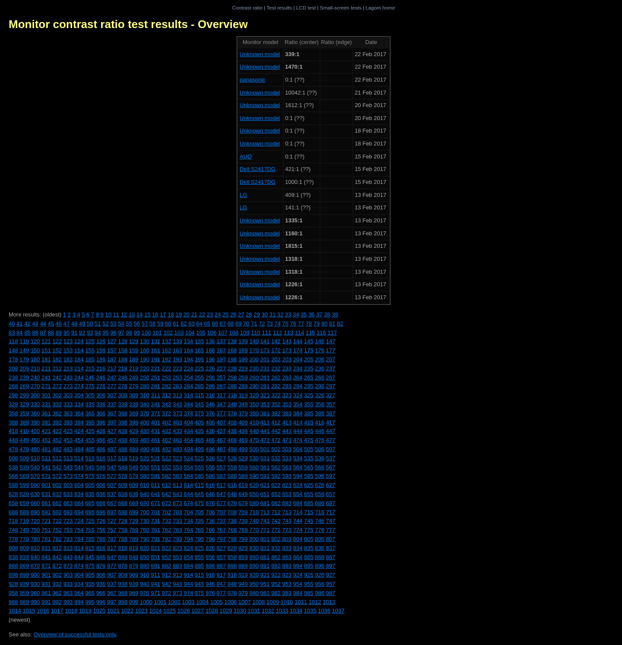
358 (13, 413)
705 (199, 512)
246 (101, 377)
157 (112, 350)
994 (79, 602)
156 (101, 350)
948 (232, 584)
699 (134, 512)
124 (79, 341)
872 (57, 566)
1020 (99, 610)
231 (265, 368)
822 (166, 548)
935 (90, 584)
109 (245, 332)
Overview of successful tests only (75, 634)
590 (254, 476)
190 (144, 359)
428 (122, 431)
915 (199, 575)
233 (287, 368)
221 (155, 368)
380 (254, 413)
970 (144, 593)
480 (35, 449)
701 (155, 512)
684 (298, 503)
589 (243, 476)
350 (254, 404)
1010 (286, 602)
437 (221, 431)
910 (144, 575)
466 (210, 440)
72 (262, 323)
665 (90, 503)
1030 (240, 610)
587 (221, 476)
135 (199, 341)
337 (112, 404)
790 (144, 539)
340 (144, 404)
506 (319, 449)
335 (90, 404)
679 (243, 503)
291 (265, 386)
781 (46, 539)
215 (90, 368)
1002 (174, 602)
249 (134, 377)
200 (254, 359)
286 (210, 386)
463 (177, 440)
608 (122, 485)
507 (331, 449)
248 (122, 377)
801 (265, 539)
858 (232, 557)
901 (46, 575)
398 (122, 422)
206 (319, 359)
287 (221, 386)
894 (298, 566)
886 (210, 566)
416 (319, 422)
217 (112, 368)
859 (243, 557)
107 (223, 332)
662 (57, 503)
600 (35, 485)
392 (57, 422)
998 (122, 602)
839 (24, 557)
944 (188, 584)
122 (57, 341)
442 (276, 431)
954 (298, 584)
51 (98, 323)
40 (12, 323)
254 (188, 377)
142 (276, 341)
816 (101, 548)
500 (254, 449)
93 (90, 332)
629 (24, 494)
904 (79, 575)
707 (221, 512)
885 (199, 566)
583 (177, 476)
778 (13, 539)
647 (221, 494)
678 (232, 503)
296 (319, 386)
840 (35, 557)
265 (309, 377)
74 (277, 323)
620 (254, 485)
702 (166, 512)
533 (287, 458)
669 (134, 503)
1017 (57, 610)
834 (298, 548)
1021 (113, 610)
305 (90, 395)
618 (232, 485)
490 (144, 449)
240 (35, 377)
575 (90, 476)
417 (331, 422)
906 (101, 575)
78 (309, 323)
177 (331, 350)
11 (116, 314)
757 (112, 530)
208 (13, 368)
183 (68, 359)
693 (68, 512)
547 (112, 467)
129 (134, 341)
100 (146, 332)
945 (199, 584)
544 (79, 467)
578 (122, 476)
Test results (279, 7)
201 (265, 359)
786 (101, 539)
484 (79, 449)
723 (68, 521)
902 (57, 575)
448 (13, 440)
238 (13, 377)
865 (309, 557)
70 (246, 323)
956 (319, 584)
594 (298, 476)
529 (243, 458)
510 (35, 458)
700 (144, 512)
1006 (230, 602)
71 (254, 323)
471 (265, 440)
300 (35, 395)
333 (68, 404)
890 (254, 566)
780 (35, 539)
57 (145, 323)
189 (134, 359)
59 (160, 323)
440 (254, 431)
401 (155, 422)
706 (210, 512)
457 (112, 440)
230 (254, 368)
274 (79, 386)
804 (298, 539)
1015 (29, 610)
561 (265, 467)
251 (155, 377)
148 (13, 350)
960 (35, 593)
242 (57, 377)
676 (210, 503)
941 (155, 584)
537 (331, 458)
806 (319, 539)
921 (265, 575)
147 (331, 341)
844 (79, 557)
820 (144, 548)
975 (199, 593)
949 (243, 584)
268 (13, 386)
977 (221, 593)
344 (188, 404)
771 (265, 530)
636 (101, 494)
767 (221, 530)
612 (166, 485)
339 (134, 404)
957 (331, 584)
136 (210, 341)
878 (122, 566)
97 (121, 332)
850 (144, 557)
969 (134, 593)
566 (319, 467)
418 (13, 431)
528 (232, 458)
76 (293, 323)
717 (331, 512)
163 (177, 350)
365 (90, 413)
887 (221, 566)
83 (12, 332)
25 (225, 314)
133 (177, 341)
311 (155, 395)
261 (265, 377)
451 (46, 440)
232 (276, 368)
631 (46, 494)
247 (112, 377)
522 (166, 458)
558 (232, 467)
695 (90, 512)
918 (232, 575)
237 (331, 368)
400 (144, 422)
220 (144, 368)
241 (46, 377)
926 (319, 575)
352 (276, 404)
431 (155, 431)
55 (129, 323)
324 (298, 395)
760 (144, 530)
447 (331, 431)
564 (298, 467)
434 (188, 431)
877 (112, 566)
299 (24, 395)
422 (57, 431)
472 (276, 440)
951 (265, 584)
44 (43, 323)
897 (331, 566)
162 (166, 350)
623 (287, 485)
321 (265, 395)
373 (177, 413)
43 (35, 323)
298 (13, 395)
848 (122, 557)
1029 (225, 610)
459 (134, 440)
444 (298, 431)
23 (210, 314)
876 (101, 566)
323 (287, 395)
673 (177, 503)
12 (124, 314)
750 (35, 530)
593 (287, 476)
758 (122, 530)
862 (276, 557)
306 (101, 395)
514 (79, 458)
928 (13, 584)
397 (112, 422)
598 (13, 485)
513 (68, 458)
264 (298, 377)
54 (121, 323)
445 (309, 431)
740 (254, 521)
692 (57, 512)
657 (331, 494)
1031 (254, 610)
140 (254, 341)
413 (287, 422)
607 (112, 485)
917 (221, 575)
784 (79, 539)
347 (221, 404)
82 (340, 323)
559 (243, 467)
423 (68, 431)
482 (57, 449)
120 (35, 341)
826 (210, 548)
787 (112, 539)
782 (57, 539)
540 (35, 467)
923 (287, 575)
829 (243, 548)
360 (35, 413)
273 (68, 386)
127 (112, 341)
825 (199, 548)
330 (35, 404)
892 (276, 566)
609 (134, 485)
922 (276, 575)
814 (79, 548)
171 (265, 350)
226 (210, 368)
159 (134, 350)
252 (166, 377)
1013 (329, 602)
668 (122, 503)
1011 (301, 602)
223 (177, 368)
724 (79, 521)
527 (221, 458)
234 (298, 368)
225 (199, 368)
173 (287, 350)
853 (177, 557)
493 (177, 449)
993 (68, 602)
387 (331, 413)
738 (232, 521)
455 (90, 440)
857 (221, 557)
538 (13, 467)
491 (155, 449)
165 (199, 350)
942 (166, 584)
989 (24, 602)
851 (155, 557)
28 (249, 314)
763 (177, 530)
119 (24, 341)
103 (179, 332)
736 (210, 521)
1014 (15, 610)
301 (46, 395)
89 (59, 332)
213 (68, 368)
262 (276, 377)
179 (24, 359)
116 (321, 332)
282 (166, 386)
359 (24, 413)
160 (144, 350)
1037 (338, 610)
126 (101, 341)
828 (232, 548)
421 (46, 431)
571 (46, 476)
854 (188, 557)
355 (309, 404)
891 (265, 566)
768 (232, 530)
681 (265, 503)
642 (166, 494)
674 (188, 503)
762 (166, 530)
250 (144, 377)
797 (221, 539)
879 (134, 566)
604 (79, 485)
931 (46, 584)
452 (57, 440)
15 (147, 314)
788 (122, 539)
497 (221, 449)
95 (105, 332)
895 (309, 566)
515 (90, 458)
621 (265, 485)
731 (155, 521)
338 (122, 404)
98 (129, 332)
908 (122, 575)
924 (298, 575)
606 (101, 485)
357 (331, 404)
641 (155, 494)
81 (332, 323)
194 (188, 359)
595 (309, 476)
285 (199, 386)
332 (57, 404)
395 (90, 422)
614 (188, 485)
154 (79, 350)
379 (243, 413)
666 (101, 503)
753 (68, 530)
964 (79, 593)
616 (210, 485)
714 (298, 512)
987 (331, 593)
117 (332, 332)
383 (287, 413)
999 (134, 602)
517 (112, 458)
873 (68, 566)
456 (101, 440)
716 (319, 512)
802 (276, 539)
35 (304, 314)
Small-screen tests (341, 7)
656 (319, 494)
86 (35, 332)
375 (199, 413)
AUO (246, 156)
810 (35, 548)
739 (243, 521)
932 (57, 584)
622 (276, 485)
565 (309, 467)
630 (35, 494)
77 (301, 323)
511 (46, 458)
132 (166, 341)
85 (27, 332)
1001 (160, 602)
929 (24, 584)
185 (90, 359)
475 (309, 440)
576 (101, 476)
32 (280, 314)
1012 (315, 602)
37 (319, 314)
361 (46, 413)
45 (51, 323)
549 (134, 467)
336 (101, 404)
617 (221, 485)
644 (188, 494)
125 (90, 341)
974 (188, 593)
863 (287, 557)
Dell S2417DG (258, 169)
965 (90, 593)
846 (101, 557)
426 (101, 431)
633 (68, 494)
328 (13, 404)
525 (199, 458)
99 (137, 332)
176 (319, 350)
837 (331, 548)
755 (90, 530)
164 (188, 350)
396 (101, 422)
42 (27, 323)
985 (309, 593)
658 (13, 503)
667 (112, 503)
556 (210, 467)
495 (199, 449)
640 (144, 494)
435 (199, 431)
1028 (212, 610)
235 (309, 368)
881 (155, 566)
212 (57, 368)
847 (112, 557)
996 (101, 602)
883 (177, 566)
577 (112, 476)
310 (144, 395)
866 (319, 557)
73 (270, 323)
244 (79, 377)
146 (319, 341)
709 (243, 512)
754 (79, 530)
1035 (310, 610)
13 (132, 314)
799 (243, 539)
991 (46, 602)
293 (287, 386)
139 (243, 341)
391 (46, 422)
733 (177, 521)
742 (276, 521)
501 (265, 449)
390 (35, 422)
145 (309, 341)
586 (210, 476)
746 (319, 521)
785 (90, 539)
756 (101, 530)
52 (105, 323)
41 (19, 323)
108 (233, 332)
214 (79, 368)
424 (79, 431)
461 (155, 440)
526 (210, 458)
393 (68, 422)
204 (298, 359)
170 (254, 350)
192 (166, 359)
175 (309, 350)
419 (24, 431)
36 (311, 314)
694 (79, 512)
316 (210, 395)
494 (188, 449)
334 (79, 404)
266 (319, 377)
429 (134, 431)
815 (90, 548)
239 (24, 377)
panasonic (252, 79)
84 (19, 332)
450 (35, 440)
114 (299, 332)
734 (188, 521)
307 (112, 395)
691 (46, 512)
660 (35, 503)
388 (13, 422)
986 (319, 593)
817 (112, 548)
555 (199, 467)
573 (68, 476)
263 (287, 377)
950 (254, 584)
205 (309, 359)
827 (221, 548)
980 (254, 593)
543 (68, 467)
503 (287, 449)
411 (265, 422)
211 (46, 368)
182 (57, 359)
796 (210, 539)
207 (331, 359)
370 (144, 413)
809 (24, 548)
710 (254, 512)
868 (13, 566)
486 (101, 449)
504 (298, 449)
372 (166, 413)
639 (134, 494)
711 (265, 512)
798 (232, 539)
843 (68, 557)
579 (134, 476)
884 (188, 566)
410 (254, 422)
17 (163, 314)
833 (287, 548)
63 (191, 323)
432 (166, 431)
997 (112, 602)
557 (221, 467)
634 (79, 494)
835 (309, 548)
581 (155, 476)
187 (112, 359)
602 (57, 485)
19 (178, 314)
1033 (282, 610)
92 (82, 332)
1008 (258, 602)
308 (122, 395)
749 (24, 530)
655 (309, 494)
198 (232, 359)
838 (13, 557)
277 (112, 386)
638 (122, 494)
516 (101, 458)
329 (24, 404)
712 (276, 512)
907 (112, 575)
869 (24, 566)
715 (309, 512)
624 (298, 485)
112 (277, 332)
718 (13, 521)
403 (177, 422)
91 (74, 332)
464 (188, 440)
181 (46, 359)
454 (79, 440)
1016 (43, 610)
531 (265, 458)
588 (232, 476)
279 (134, 386)
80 (324, 323)
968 (122, 593)
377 (221, 413)
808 (13, 548)
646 (210, 494)
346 (210, 404)
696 (101, 512)
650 (254, 494)
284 (188, 386)
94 (98, 332)
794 (188, 539)
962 (57, 593)
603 (68, 485)
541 (46, 467)
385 (309, 413)
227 (221, 368)
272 (57, 386)
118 (13, 341)
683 (287, 503)
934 (79, 584)
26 (233, 314)
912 (166, 575)
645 (199, 494)
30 (264, 314)
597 (331, 476)
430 (144, 431)
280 (144, 386)
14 (139, 314)
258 (232, 377)
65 (207, 323)
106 (212, 332)
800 (254, 539)
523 (177, 458)
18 (171, 314)
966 (101, 593)
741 (265, 521)
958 (13, 593)
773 (287, 530)
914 (188, 575)
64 (199, 323)
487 (112, 449)
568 (13, 476)
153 (68, 350)
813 (68, 548)
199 (243, 359)
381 (265, 413)
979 (243, 593)
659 (24, 503)
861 (265, 557)
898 (13, 575)
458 (122, 440)
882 (166, 566)
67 (223, 323)
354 (298, 404)
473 (287, 440)
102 (168, 332)
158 (122, 350)
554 (188, 467)
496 (210, 449)
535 (309, 458)
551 (155, 467)
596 (319, 476)
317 (221, 395)
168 (232, 350)
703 (177, 512)
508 (13, 458)
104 (190, 332)
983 (287, 593)
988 (13, 602)
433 (177, 431)
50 (90, 323)
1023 (141, 610)
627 (331, 485)
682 (276, 503)
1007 (244, 602)
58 (152, 323)
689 (24, 512)
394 (79, 422)
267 (331, 377)
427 (112, 431)
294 (298, 386)
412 (276, 422)
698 (122, 512)
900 (35, 575)
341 (155, 404)
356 (319, 404)
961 (46, 593)
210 (35, 368)
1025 (169, 610)
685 (309, 503)
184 (79, 359)
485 (90, 449)
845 (90, 557)
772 (276, 530)
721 (46, 521)
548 (122, 467)
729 (134, 521)
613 (177, 485)
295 (309, 386)
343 (177, 404)
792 (166, 539)
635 (90, 494)
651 (265, 494)
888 (232, 566)
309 (134, 395)
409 (243, 422)
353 (287, 404)
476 (319, 440)
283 (177, 386)
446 (319, 431)
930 (35, 584)
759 (134, 530)
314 (188, 395)
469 (243, 440)
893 (287, 566)
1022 (127, 610)
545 (90, 467)
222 (166, 368)
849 (134, 557)
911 (155, 575)
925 (309, 575)
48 (74, 323)
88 (51, 332)
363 (68, 413)
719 (24, 521)
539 (24, 467)
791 (155, 539)
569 (24, 476)
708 (232, 512)
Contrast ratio (247, 7)
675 (199, 503)
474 (298, 440)
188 (122, 359)
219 (134, 368)
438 (232, 431)
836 (319, 548)
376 (210, 413)
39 (335, 314)
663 (68, 503)
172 (276, 350)
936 (101, 584)
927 (331, 575)
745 (309, 521)
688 (13, 512)
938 (122, 584)
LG (243, 195)
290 (254, 386)
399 (134, 422)
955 (309, 584)
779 (24, 539)
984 (298, 593)
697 (112, 512)
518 (122, 458)
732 (166, 521)
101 (157, 332)
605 (90, 485)
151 (46, 350)
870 (35, 566)
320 (254, 395)
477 (331, 440)
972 (166, 593)
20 (186, 314)
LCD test (306, 7)
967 (112, 593)
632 (57, 494)
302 (57, 395)
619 (243, 485)
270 (35, 386)
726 (101, 521)
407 (221, 422)
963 (68, 593)
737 (221, 521)
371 (155, 413)
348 (232, 404)
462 (166, 440)
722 (57, 521)
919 (243, 575)
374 (188, 413)
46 (59, 323)
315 (199, 395)
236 (319, 368)
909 (134, 575)
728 (122, 521)
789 (134, 539)
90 (66, 332)
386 (319, 413)
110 (255, 332)
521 (155, 458)
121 (46, 341)
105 (201, 332)
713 (287, 512)
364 (79, 413)
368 (122, 413)
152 (57, 350)
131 (155, 341)
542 (57, 467)
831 (265, 548)
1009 (273, 602)
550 (144, 467)
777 (331, 530)
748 (13, 530)
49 (82, 323)
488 (122, 449)
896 (319, 566)
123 (68, 341)
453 (68, 440)
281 (155, 386)
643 (177, 494)
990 (35, 602)
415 (309, 422)
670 (144, 503)
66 (215, 323)
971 (155, 593)
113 (288, 332)
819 (134, 548)
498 (232, 449)
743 (287, 521)
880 (144, 566)
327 (331, 395)
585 (199, 476)
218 (122, 368)
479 (24, 449)
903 (68, 575)
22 (202, 314)
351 (265, 404)
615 (199, 485)
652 (276, 494)
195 (199, 359)
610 (144, 485)
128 (122, 341)
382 (276, 413)
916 (210, 575)
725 (90, 521)
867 (331, 557)
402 (166, 422)
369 (134, 413)
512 (57, 458)
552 (166, 467)
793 (177, 539)
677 (221, 503)
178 (13, 359)
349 (243, 404)
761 (155, 530)
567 (331, 467)
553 (177, 467)
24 (218, 314)
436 (210, 431)
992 (57, 602)
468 (232, 440)
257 (221, 377)
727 (112, 521)
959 (24, 593)
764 (188, 530)
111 (266, 332)
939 (134, 584)
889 (243, 566)
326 (319, 395)
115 (310, 332)
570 (35, 476)
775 (309, 530)
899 (24, 575)
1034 (296, 610)
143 (287, 341)
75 (285, 323)
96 (113, 332)
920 (254, 575)
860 (254, 557)
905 (90, 575)
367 (112, 413)
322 (276, 395)
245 (90, 377)
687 (331, 503)
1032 (268, 610)
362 (57, 413)
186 (101, 359)
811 (46, 548)
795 (199, 539)
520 (144, 458)
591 (265, 476)
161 (155, 350)
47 (66, 323)
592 (276, 476)
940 (144, 584)
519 (134, 458)
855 (199, 557)
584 (188, 476)
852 (166, 557)
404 (188, 422)
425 (90, 431)
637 (112, 494)
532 (276, 458)
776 (319, 530)
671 (155, 503)
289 (243, 386)
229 (243, 368)
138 (232, 341)
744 (298, 521)
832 (276, 548)
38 (327, 314)
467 (221, 440)
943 (177, 584)
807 (331, 539)
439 (243, 431)
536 (319, 458)
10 (108, 314)
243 (68, 377)
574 (79, 476)
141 (265, 341)
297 (331, 386)
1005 (216, 602)
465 (199, 440)
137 (221, 341)
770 (254, 530)
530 (254, 458)
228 (232, 368)
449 (24, 440)
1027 (197, 610)
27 (241, 314)
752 (57, 530)
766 (210, 530)
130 (144, 341)
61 (176, 323)
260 (254, 377)
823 (177, 548)
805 (309, 539)
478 (13, 449)
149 (24, 350)
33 (288, 314)
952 (276, 584)
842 (57, 557)
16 (155, 314)
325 (309, 395)
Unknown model (260, 54)
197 (221, 359)
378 (232, 413)
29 (257, 314)
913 (177, 575)
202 (276, 359)
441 (265, 431)
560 (254, 467)
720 (35, 521)
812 (57, 548)
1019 (85, 610)
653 (287, 494)
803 (287, 539)
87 (43, 332)
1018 (71, 610)
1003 (188, 602)
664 (79, 503)
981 (265, 593)
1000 (146, 602)
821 (155, 548)
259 (243, 377)
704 (188, 512)
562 (276, 467)
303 (68, 395)
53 (113, 323)
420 (35, 431)
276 (101, 386)
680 (254, 503)
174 (298, 350)
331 (46, 404)
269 (24, 386)
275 (90, 386)
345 (199, 404)
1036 (324, 610)
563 (287, 467)
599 (24, 485)
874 (79, 566)
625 (309, 485)
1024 (155, 610)
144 (298, 341)
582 (166, 476)
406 (210, 422)
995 (90, 602)
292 (276, 386)
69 (238, 323)
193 (177, 359)
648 (232, 494)
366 (101, 413)
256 (210, 377)
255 (199, 377)
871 (46, 566)
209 (24, 368)
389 (24, 422)
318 (232, 395)
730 (144, 521)
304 (79, 395)
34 (296, 314)
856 (210, 557)
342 (166, 404)
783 (68, 539)
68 (231, 323)
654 (298, 494)
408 (232, 422)
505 (309, 449)
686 (319, 503)
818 (122, 548)
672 (166, 503)
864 (298, 557)
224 (188, 368)
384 (298, 413)
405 (199, 422)
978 (232, 593)
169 (243, 350)
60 (168, 323)
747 (331, 521)
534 (298, 458)
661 (46, 503)
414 (298, 422)
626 (319, 485)
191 (155, 359)
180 (35, 359)
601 (46, 485)
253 (177, 377)
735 (199, 521)
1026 (184, 610)
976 (210, 593)
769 (243, 530)
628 (13, 494)
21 (194, 314)
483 (68, 449)
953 (287, 584)
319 (243, 395)
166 (210, 350)
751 (46, 530)
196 (210, 359)
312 (166, 395)
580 (144, 476)
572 (57, 476)
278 (122, 386)
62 (184, 323)
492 (166, 449)
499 (243, 449)
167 (221, 350)
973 (177, 593)
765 (199, 530)
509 (24, 458)
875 (90, 566)
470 (254, 440)
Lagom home (380, 7)
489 (134, 449)
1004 (202, 602)
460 (144, 440)
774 (298, 530)
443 (287, 431)
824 (188, 548)
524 (188, 458)
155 (90, 350)
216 (101, 368)
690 (35, 512)
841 (46, 557)
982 (276, 593)
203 (287, 359)
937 (112, 584)
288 (232, 386)
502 (276, 449)
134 (188, 341)
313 (177, 395)
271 (46, 386)
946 (210, 584)
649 (243, 494)
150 (35, 350)
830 (254, 548)
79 (317, 323)
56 (137, 323)
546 (101, 467)
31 (272, 314)
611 (155, 485)
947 (221, 584)
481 (46, 449)
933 (68, 584)
